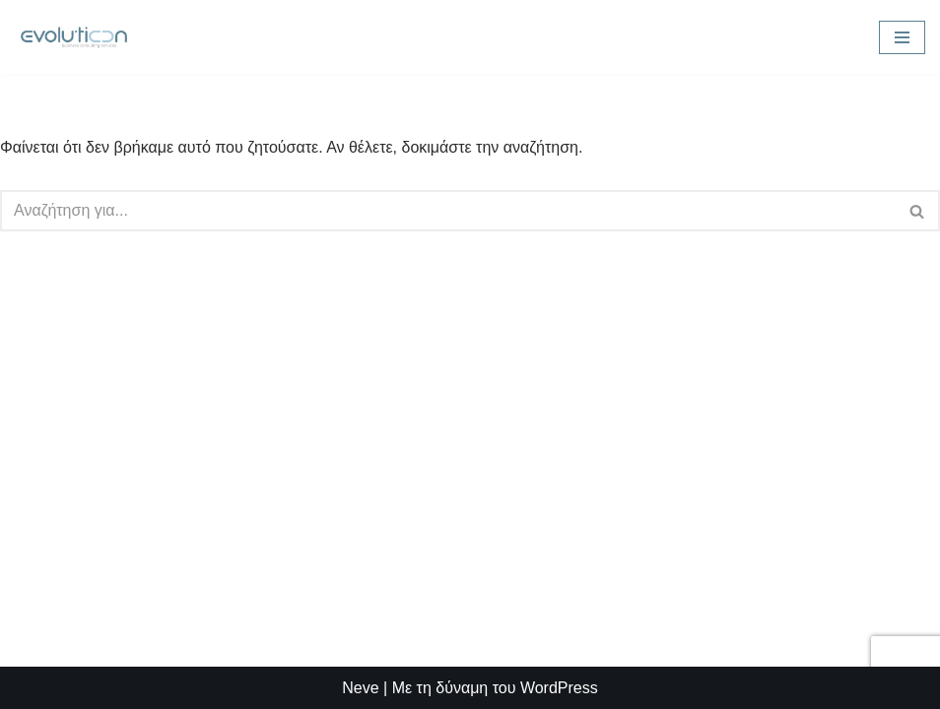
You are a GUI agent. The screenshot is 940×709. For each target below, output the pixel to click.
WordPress (559, 687)
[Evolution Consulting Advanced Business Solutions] (74, 37)
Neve (360, 687)
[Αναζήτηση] (448, 210)
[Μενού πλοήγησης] (902, 37)
